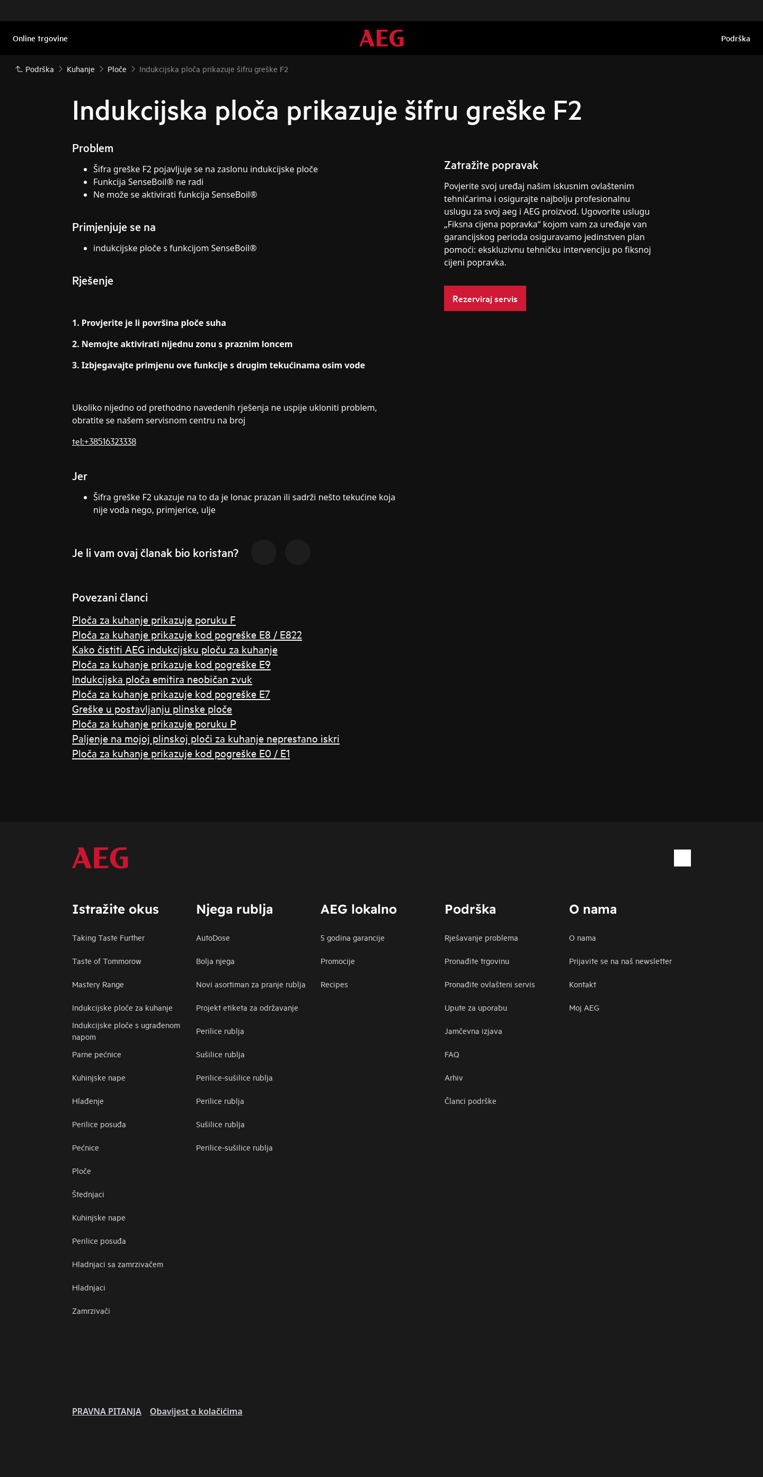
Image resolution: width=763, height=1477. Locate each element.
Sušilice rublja (220, 1054)
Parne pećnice (96, 1054)
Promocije (338, 961)
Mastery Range (98, 984)
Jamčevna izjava (473, 1030)
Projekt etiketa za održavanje (247, 1007)
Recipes (334, 984)
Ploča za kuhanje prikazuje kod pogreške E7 (171, 693)
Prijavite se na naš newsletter (620, 961)
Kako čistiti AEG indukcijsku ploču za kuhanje (175, 649)
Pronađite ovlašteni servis (490, 984)
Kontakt (582, 984)
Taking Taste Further (108, 937)
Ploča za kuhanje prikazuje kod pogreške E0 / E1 (181, 752)
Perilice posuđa (99, 1124)
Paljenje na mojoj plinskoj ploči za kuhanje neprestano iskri (206, 738)
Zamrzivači (91, 1310)
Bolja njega (215, 961)
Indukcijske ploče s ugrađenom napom (126, 1030)
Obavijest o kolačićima (196, 1411)
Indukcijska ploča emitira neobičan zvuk (162, 678)
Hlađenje (88, 1100)
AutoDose (213, 937)
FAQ (452, 1054)
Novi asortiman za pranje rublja (251, 984)
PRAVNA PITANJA (106, 1411)
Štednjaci (88, 1194)
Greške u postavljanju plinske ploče (152, 708)
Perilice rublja (220, 1030)
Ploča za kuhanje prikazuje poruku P (154, 723)
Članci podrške (470, 1100)
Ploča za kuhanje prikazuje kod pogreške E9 (171, 663)
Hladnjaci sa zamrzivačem (117, 1264)
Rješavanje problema (481, 937)
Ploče (81, 1170)
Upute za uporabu (476, 1007)
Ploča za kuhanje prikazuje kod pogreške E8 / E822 (187, 634)
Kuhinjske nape (99, 1077)
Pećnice (85, 1147)
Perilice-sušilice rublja (234, 1077)
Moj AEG (584, 1007)
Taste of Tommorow (106, 961)
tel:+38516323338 (104, 441)
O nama (582, 937)
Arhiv (454, 1077)
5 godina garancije (353, 937)
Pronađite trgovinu (477, 961)
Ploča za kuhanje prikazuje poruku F (154, 619)
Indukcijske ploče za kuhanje (122, 1007)
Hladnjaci (88, 1287)
